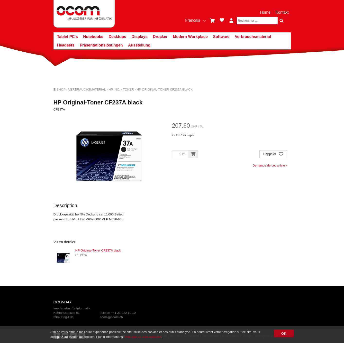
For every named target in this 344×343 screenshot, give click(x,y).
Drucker (160, 37)
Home (265, 12)
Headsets (65, 45)
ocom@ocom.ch (111, 317)
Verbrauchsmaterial (253, 37)
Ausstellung (139, 45)
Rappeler (273, 154)
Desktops (117, 37)
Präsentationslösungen (101, 45)
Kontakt (282, 12)
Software (221, 37)
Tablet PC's (67, 37)
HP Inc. (114, 89)
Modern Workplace (190, 37)
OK (283, 333)
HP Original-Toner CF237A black (165, 89)
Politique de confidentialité (143, 337)
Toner (128, 89)
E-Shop (60, 89)
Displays (140, 37)
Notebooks (93, 37)
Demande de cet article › (270, 165)
